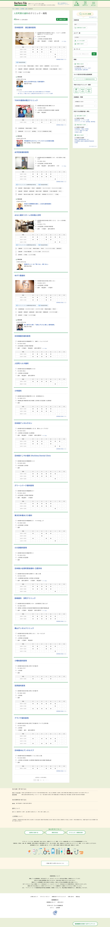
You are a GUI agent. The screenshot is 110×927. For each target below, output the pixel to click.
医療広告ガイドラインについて (59, 896)
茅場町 (65, 792)
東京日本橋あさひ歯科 (23, 515)
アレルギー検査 (78, 130)
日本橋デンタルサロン (23, 423)
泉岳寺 (46, 794)
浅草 (31, 794)
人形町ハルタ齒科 (22, 363)
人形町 (62, 792)
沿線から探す (79, 44)
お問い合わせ (71, 896)
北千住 (34, 792)
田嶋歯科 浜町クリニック (25, 598)
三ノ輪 (48, 792)
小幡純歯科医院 (21, 660)
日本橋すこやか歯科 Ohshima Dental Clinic (33, 455)
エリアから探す (80, 40)
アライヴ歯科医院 (22, 718)
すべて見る (64, 41)
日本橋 (49, 794)
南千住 (31, 792)
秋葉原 (28, 792)
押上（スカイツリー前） (37, 794)
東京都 (17, 8)
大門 (60, 794)
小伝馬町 (58, 792)
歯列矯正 (88, 121)
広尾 (82, 792)
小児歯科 (24, 803)
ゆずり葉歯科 (20, 275)
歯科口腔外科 (29, 803)
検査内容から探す (80, 124)
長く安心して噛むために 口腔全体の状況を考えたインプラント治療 (35, 93)
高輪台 (70, 794)
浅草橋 (28, 794)
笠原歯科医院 (20, 685)
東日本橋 (78, 794)
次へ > (46, 780)
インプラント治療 (85, 120)
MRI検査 (87, 129)
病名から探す (79, 135)
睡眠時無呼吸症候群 (89, 141)
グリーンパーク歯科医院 (24, 485)
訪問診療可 (85, 69)
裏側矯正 (93, 121)
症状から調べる (33, 832)
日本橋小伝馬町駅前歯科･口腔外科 (28, 568)
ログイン (52, 907)
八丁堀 (37, 792)
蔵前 (58, 794)
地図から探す (62, 19)
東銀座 (70, 792)
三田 (72, 794)
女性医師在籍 (78, 68)
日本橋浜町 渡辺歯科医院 (25, 27)
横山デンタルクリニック (24, 628)
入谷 (51, 792)
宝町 (75, 794)
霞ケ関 (45, 792)
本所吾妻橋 (82, 794)
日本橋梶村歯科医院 (22, 336)
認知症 (76, 139)
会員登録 (58, 907)
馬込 (65, 794)
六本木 (79, 792)
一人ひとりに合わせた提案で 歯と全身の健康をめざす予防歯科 (34, 91)
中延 (43, 794)
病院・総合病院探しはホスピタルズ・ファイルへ (63, 3)
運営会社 (78, 896)
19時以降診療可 (78, 69)
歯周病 (82, 141)
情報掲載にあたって (51, 902)
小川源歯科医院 (21, 547)
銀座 (43, 792)
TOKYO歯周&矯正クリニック (26, 100)
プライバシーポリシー (45, 896)
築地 (68, 792)
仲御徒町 (54, 792)
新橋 (22, 794)
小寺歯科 (18, 390)
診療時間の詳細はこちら (61, 59)
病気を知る (55, 832)
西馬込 (62, 794)
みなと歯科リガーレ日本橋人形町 (28, 215)
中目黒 (40, 792)
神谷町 (76, 792)
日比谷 (73, 792)
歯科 (26, 8)
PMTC (84, 121)
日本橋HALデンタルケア (24, 750)
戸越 (67, 794)
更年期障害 (77, 141)
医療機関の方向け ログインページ (85, 924)
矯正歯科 (20, 803)
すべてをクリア (93, 17)
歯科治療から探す (80, 116)
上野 (26, 792)
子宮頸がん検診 (78, 132)
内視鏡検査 (77, 129)
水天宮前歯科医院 (22, 152)
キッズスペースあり (86, 68)
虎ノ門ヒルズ (86, 792)
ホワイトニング (78, 121)
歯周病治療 (77, 120)
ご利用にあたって (34, 896)
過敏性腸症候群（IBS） (84, 139)
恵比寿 (23, 792)
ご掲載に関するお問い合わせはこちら (55, 863)
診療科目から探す (80, 27)
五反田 (25, 794)
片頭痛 (76, 142)
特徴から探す (79, 64)
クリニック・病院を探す (76, 832)
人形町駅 (22, 8)
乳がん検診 (85, 130)
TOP (13, 8)
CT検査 (82, 129)
